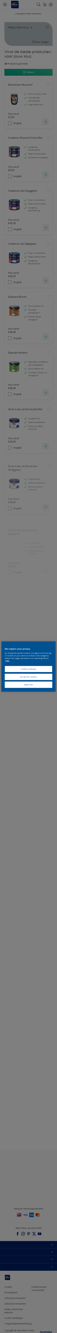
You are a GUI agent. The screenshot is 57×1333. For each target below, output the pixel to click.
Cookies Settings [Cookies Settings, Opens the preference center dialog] (28, 669)
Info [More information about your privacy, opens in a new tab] (7, 661)
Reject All (28, 684)
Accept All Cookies (28, 677)
